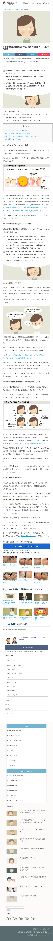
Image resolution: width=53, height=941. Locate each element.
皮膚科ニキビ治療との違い (14, 665)
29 (20, 54)
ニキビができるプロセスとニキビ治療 (15, 130)
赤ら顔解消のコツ (12, 780)
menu (25, 3)
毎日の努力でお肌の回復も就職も (10, 581)
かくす (30, 126)
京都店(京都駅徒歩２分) (14, 730)
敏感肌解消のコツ (12, 790)
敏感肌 (7, 709)
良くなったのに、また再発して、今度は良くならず (25, 566)
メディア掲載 (11, 760)
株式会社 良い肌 (33, 935)
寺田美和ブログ (37, 929)
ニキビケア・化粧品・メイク (14, 673)
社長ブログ (46, 929)
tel (32, 3)
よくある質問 (11, 766)
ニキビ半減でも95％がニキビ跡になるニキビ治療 (41, 602)
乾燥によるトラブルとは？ (15, 801)
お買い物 (45, 3)
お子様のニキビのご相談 (14, 740)
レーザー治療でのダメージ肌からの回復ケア (41, 581)
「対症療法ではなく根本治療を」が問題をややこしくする (21, 136)
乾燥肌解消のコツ (12, 785)
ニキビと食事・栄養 (12, 682)
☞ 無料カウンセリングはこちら (26, 546)
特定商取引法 (36, 932)
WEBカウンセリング (28, 536)
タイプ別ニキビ (11, 686)
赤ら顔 (7, 704)
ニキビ (7, 660)
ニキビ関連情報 (11, 690)
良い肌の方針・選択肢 (13, 745)
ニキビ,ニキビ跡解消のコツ (15, 775)
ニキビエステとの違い (13, 695)
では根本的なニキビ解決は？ (13, 139)
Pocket (44, 54)
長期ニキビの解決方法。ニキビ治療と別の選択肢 (22, 208)
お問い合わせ (45, 932)
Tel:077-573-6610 (26, 647)
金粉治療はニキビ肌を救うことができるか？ (25, 617)
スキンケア (8, 713)
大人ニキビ (10, 678)
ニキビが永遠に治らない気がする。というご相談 (25, 355)
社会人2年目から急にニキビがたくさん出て (41, 566)
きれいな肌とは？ (12, 796)
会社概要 (20, 932)
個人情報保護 (28, 932)
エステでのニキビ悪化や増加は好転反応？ (32, 443)
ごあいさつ (10, 751)
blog (38, 3)
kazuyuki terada (22, 629)
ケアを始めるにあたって (14, 735)
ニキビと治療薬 (11, 669)
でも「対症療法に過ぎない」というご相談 (17, 133)
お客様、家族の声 (12, 755)
